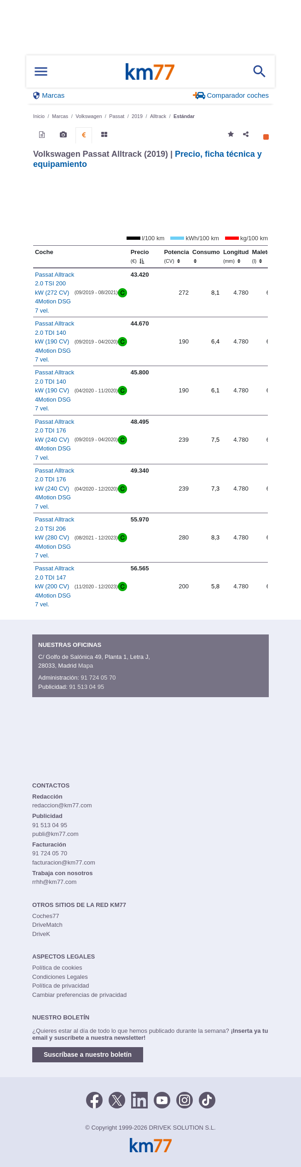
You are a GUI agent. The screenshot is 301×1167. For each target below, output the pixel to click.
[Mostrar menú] (41, 71)
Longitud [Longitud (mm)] (236, 256)
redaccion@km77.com (62, 805)
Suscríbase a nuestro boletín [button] (88, 1054)
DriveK (41, 933)
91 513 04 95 (86, 686)
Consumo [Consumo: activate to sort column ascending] (206, 256)
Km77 (150, 71)
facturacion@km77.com (63, 862)
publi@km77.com (55, 833)
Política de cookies (57, 967)
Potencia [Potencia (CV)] (176, 256)
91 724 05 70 (98, 677)
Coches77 (45, 915)
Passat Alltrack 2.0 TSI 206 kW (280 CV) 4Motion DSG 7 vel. (54, 537)
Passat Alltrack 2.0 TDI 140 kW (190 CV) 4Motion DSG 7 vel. (54, 341)
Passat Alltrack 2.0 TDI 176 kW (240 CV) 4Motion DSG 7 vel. (54, 439)
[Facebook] (94, 1099)
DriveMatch (47, 924)
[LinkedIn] (139, 1099)
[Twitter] (117, 1099)
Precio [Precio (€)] (140, 256)
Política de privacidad (60, 985)
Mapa (85, 665)
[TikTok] (207, 1099)
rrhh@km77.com (54, 881)
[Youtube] (162, 1099)
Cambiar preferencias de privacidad (79, 994)
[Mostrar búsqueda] (259, 71)
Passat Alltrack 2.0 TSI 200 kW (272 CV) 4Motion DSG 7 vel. (54, 292)
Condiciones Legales (60, 976)
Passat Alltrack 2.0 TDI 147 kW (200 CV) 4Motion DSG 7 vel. (54, 586)
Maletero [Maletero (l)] (264, 256)
